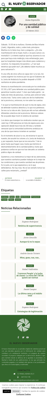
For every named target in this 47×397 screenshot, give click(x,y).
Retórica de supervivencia (30, 226)
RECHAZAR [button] (16, 391)
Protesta (4, 199)
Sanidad (18, 199)
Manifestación (25, 197)
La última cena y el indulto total (30, 294)
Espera (12, 197)
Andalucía (5, 197)
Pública (11, 199)
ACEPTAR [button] (7, 391)
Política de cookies (38, 388)
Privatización (36, 197)
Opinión (32, 16)
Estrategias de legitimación (30, 311)
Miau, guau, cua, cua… (30, 257)
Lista (17, 197)
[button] (45, 9)
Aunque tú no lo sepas (30, 242)
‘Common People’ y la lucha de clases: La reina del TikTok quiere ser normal (29, 275)
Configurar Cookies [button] (23, 394)
